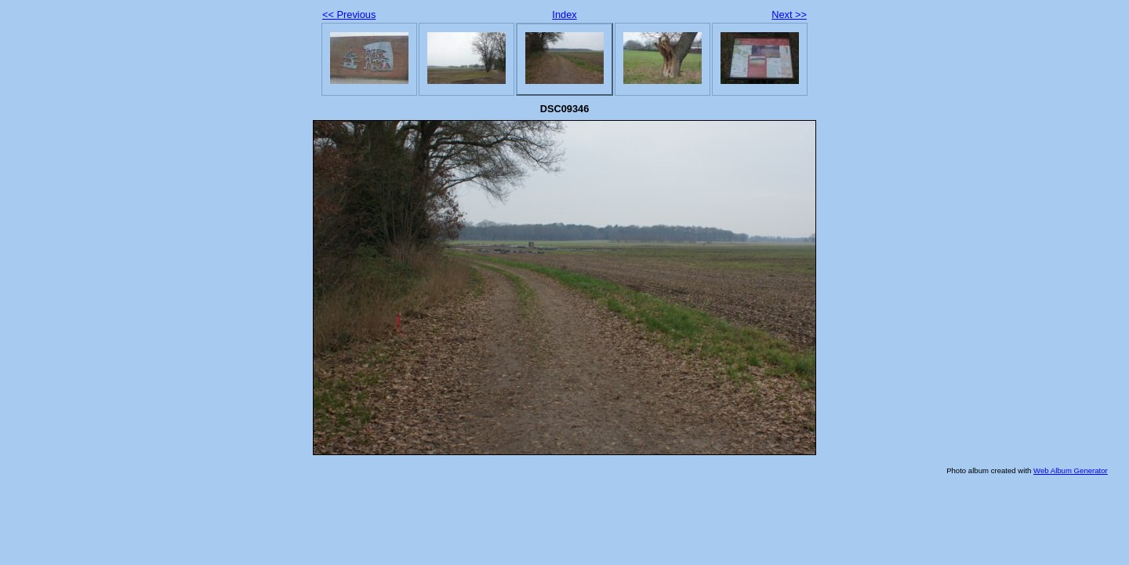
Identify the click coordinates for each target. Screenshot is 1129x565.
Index (564, 14)
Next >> (789, 14)
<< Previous (349, 14)
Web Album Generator (1070, 470)
